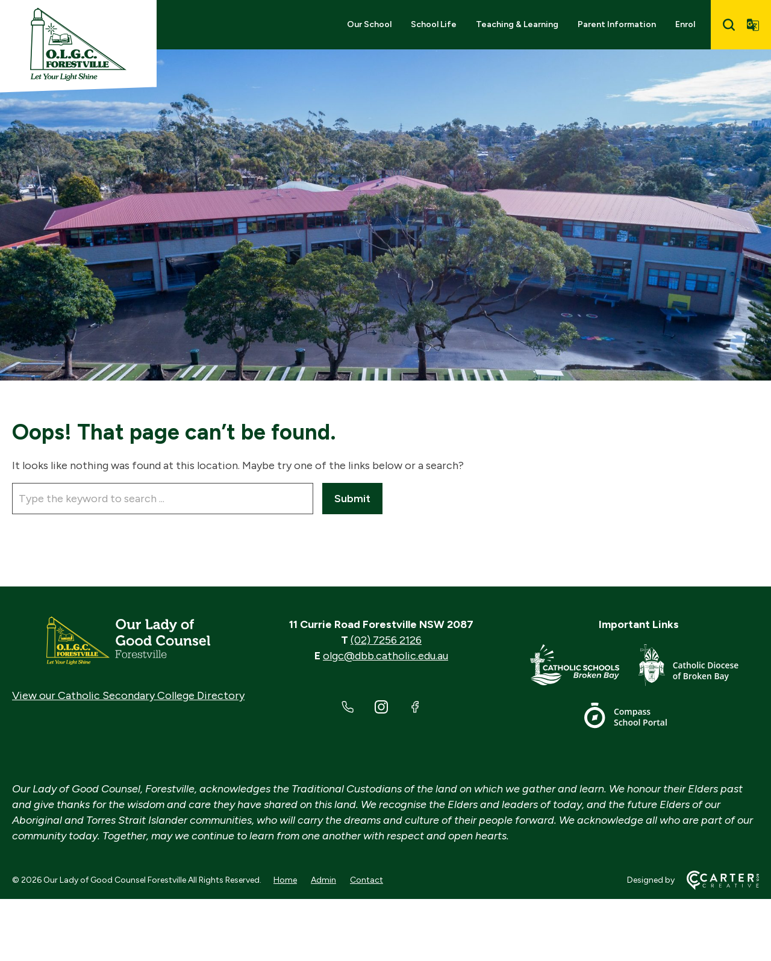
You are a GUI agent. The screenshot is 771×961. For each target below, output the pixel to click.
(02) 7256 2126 (386, 640)
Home (285, 880)
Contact (366, 880)
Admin (323, 880)
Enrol (685, 24)
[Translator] (753, 24)
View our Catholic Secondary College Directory (128, 695)
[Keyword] (162, 498)
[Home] (128, 641)
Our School (369, 24)
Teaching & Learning (517, 24)
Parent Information (617, 24)
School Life (434, 24)
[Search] (729, 24)
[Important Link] (584, 667)
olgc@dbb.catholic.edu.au (385, 655)
